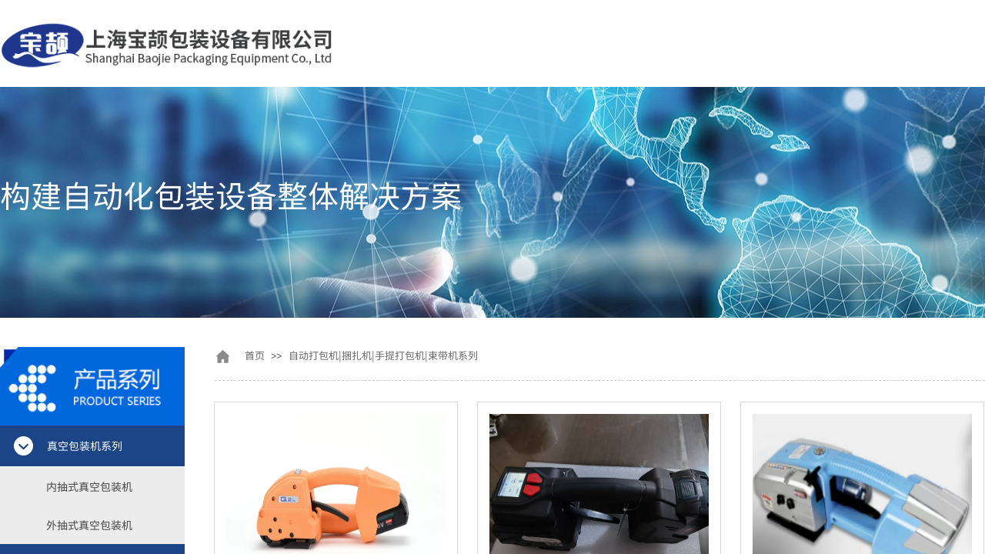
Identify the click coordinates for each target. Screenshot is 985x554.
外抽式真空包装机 (89, 524)
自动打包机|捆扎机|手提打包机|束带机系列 (383, 355)
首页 (255, 355)
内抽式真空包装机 (89, 486)
